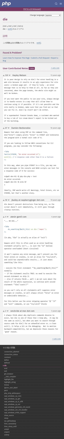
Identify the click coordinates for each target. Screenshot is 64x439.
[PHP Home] (6, 3)
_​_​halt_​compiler (10, 377)
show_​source (9, 415)
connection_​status (11, 355)
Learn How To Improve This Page (16, 58)
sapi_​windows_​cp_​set (12, 404)
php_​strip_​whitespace (12, 393)
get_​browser (8, 374)
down (10, 75)
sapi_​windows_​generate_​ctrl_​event (17, 407)
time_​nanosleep (10, 424)
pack (6, 390)
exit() (10, 29)
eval (5, 368)
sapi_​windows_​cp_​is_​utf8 (13, 402)
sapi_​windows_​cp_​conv (12, 396)
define (6, 360)
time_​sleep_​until (10, 426)
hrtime (6, 385)
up (4, 75)
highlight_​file (9, 379)
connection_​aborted (11, 352)
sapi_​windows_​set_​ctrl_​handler (15, 410)
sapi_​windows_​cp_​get (12, 399)
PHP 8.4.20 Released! (32, 9)
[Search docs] (56, 3)
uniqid (6, 429)
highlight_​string (10, 382)
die (5, 366)
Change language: (37, 15)
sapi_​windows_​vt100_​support (15, 413)
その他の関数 (9, 347)
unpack (7, 432)
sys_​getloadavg (10, 421)
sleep (6, 418)
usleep (6, 435)
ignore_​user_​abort (11, 388)
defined (7, 363)
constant (7, 357)
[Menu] (60, 3)
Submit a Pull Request (40, 58)
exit (5, 371)
